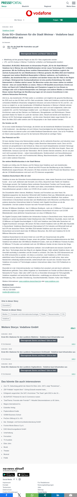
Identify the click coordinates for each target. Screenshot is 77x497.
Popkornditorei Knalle (11, 411)
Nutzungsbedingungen (46, 485)
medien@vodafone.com (10, 292)
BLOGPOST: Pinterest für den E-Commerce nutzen (22, 397)
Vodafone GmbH (8, 30)
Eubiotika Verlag (9, 407)
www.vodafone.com (52, 281)
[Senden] (70, 495)
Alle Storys (19, 20)
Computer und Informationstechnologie (24, 314)
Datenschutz (7, 490)
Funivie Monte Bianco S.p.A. (14, 425)
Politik (6, 458)
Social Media (42, 492)
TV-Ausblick (8, 440)
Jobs (39, 487)
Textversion (7, 487)
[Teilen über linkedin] (57, 495)
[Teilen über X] (19, 495)
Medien (5, 314)
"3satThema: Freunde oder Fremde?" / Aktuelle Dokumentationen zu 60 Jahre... (32, 400)
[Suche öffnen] (67, 3)
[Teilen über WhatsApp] (32, 495)
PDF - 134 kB (22, 47)
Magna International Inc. (12, 404)
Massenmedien (54, 314)
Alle (73, 328)
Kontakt (5, 485)
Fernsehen (7, 436)
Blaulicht (25, 6)
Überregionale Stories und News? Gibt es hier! (38, 54)
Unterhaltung (8, 433)
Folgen (57, 20)
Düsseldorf (6, 305)
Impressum (7, 482)
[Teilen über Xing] (44, 495)
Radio (43, 314)
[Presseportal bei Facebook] (13, 479)
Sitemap (41, 490)
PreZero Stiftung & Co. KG (13, 418)
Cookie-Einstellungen (10, 492)
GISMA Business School (12, 415)
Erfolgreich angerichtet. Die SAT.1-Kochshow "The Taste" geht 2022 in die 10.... (32, 393)
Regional (47, 6)
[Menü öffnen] (73, 3)
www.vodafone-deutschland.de (30, 281)
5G (63, 314)
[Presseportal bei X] (16, 479)
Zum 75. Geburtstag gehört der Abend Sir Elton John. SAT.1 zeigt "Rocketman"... (32, 386)
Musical (6, 454)
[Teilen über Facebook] (6, 495)
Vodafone (5, 318)
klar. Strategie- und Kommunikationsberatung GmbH (22, 422)
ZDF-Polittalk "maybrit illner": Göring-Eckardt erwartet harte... (25, 389)
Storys (4, 6)
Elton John (7, 443)
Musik (6, 447)
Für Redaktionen (43, 482)
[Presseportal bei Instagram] (19, 479)
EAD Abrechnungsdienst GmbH (15, 429)
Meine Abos (71, 6)
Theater (6, 451)
